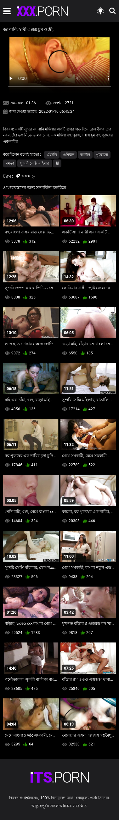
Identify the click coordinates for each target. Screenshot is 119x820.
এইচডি (52, 155)
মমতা (10, 163)
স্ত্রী (57, 163)
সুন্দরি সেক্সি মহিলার (34, 163)
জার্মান (85, 155)
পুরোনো (102, 155)
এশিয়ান (68, 155)
